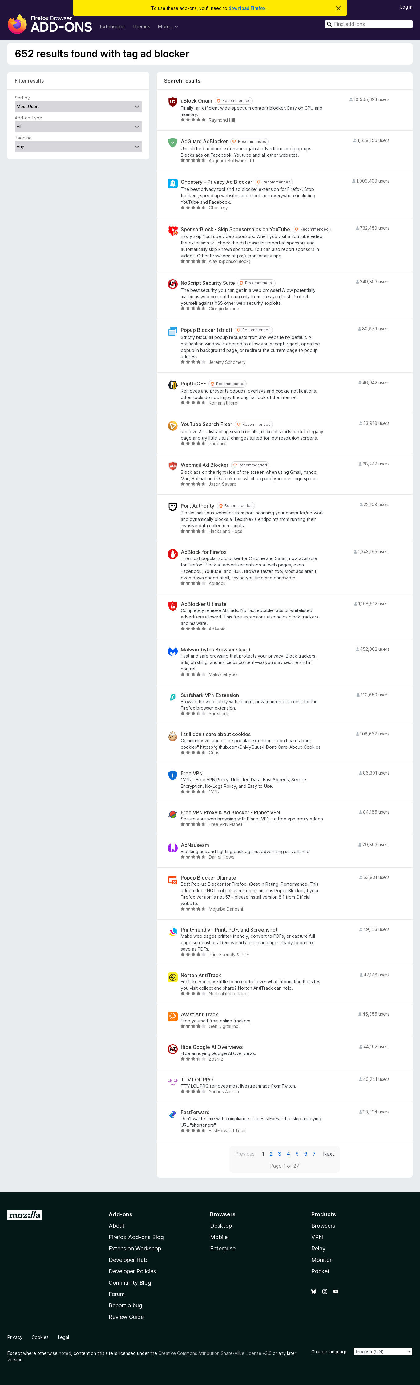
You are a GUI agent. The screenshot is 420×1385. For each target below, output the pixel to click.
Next (328, 1154)
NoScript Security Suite (208, 283)
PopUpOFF (193, 384)
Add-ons (120, 1214)
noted (65, 1353)
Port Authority (197, 506)
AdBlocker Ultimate (204, 604)
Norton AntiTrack (201, 975)
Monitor (321, 1260)
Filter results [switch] (29, 81)
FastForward (195, 1112)
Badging (23, 137)
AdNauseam (195, 845)
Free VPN (192, 773)
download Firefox (246, 8)
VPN (317, 1237)
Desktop (221, 1225)
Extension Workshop (135, 1248)
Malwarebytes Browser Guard (215, 650)
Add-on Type (28, 117)
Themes (141, 26)
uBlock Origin (196, 101)
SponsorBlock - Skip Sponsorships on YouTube (235, 229)
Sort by (22, 97)
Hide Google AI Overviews (212, 1047)
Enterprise (223, 1248)
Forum (117, 1294)
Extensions (112, 26)
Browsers (323, 1225)
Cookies (40, 1337)
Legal (63, 1337)
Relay (318, 1248)
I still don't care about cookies (216, 734)
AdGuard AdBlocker (204, 141)
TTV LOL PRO (197, 1080)
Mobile (219, 1237)
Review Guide (126, 1317)
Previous (245, 1154)
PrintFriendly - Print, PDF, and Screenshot (229, 930)
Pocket (320, 1271)
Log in (406, 7)
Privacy (14, 1337)
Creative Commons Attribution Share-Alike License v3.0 (215, 1353)
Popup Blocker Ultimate (208, 878)
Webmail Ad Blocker (204, 465)
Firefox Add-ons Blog (136, 1237)
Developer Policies (132, 1271)
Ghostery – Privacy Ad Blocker (216, 182)
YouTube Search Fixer (206, 424)
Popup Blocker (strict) (206, 330)
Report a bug (125, 1305)
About (117, 1225)
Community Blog (130, 1282)
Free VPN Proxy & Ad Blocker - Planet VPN (230, 812)
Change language (329, 1351)
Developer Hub (128, 1260)
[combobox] (369, 24)
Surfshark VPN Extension (210, 695)
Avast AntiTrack (199, 1014)
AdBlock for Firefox (204, 552)
